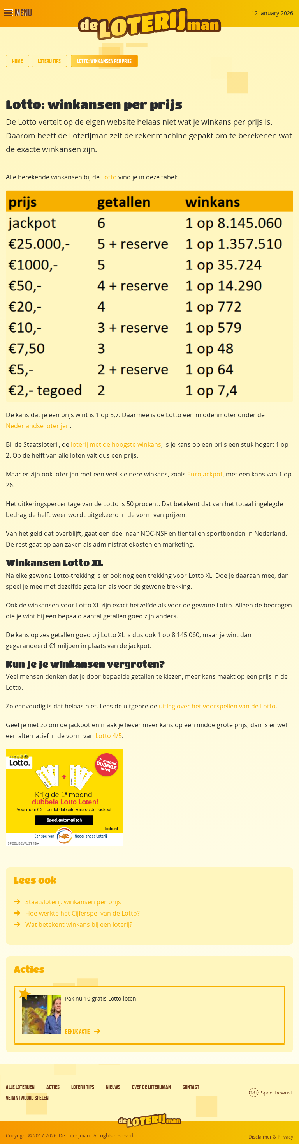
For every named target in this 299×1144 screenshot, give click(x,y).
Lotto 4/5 (108, 735)
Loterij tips (49, 61)
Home (17, 61)
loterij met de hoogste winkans (116, 444)
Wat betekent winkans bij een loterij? (73, 924)
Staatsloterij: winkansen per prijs (67, 902)
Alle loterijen (20, 1087)
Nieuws (113, 1087)
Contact (191, 1087)
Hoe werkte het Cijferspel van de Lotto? (77, 913)
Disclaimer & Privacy (270, 1136)
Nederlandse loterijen (38, 425)
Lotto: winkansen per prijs (104, 61)
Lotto (109, 177)
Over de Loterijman (151, 1087)
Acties (53, 1087)
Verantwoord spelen (27, 1097)
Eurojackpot (205, 474)
